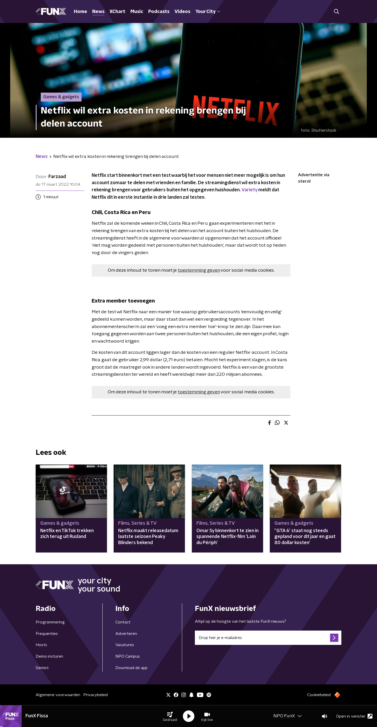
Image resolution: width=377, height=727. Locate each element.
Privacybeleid (95, 695)
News (98, 11)
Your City (207, 11)
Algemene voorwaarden (58, 695)
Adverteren (126, 634)
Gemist (42, 668)
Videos (182, 11)
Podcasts (158, 11)
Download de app (131, 668)
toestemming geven (199, 270)
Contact (122, 622)
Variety (249, 190)
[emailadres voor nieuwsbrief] (268, 638)
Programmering (50, 622)
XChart (117, 11)
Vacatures (124, 645)
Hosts (41, 645)
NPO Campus (127, 656)
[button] (170, 716)
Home (80, 11)
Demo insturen (49, 656)
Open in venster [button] (354, 716)
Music (136, 11)
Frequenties (47, 634)
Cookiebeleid (319, 695)
